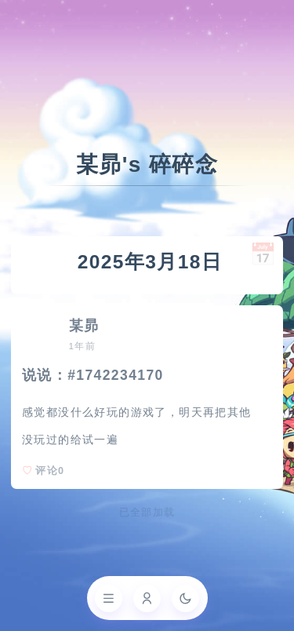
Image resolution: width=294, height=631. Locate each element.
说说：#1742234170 (93, 375)
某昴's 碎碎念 (147, 164)
